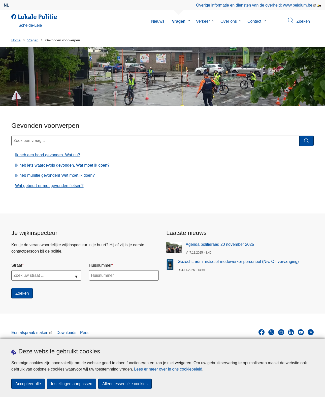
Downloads (66, 332)
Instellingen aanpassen (71, 384)
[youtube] (301, 332)
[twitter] (271, 332)
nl (6, 5)
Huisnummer (100, 265)
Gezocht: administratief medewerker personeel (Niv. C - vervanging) (238, 261)
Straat (16, 265)
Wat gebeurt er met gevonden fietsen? (49, 186)
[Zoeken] (306, 141)
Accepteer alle (28, 384)
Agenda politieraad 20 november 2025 (220, 244)
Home (15, 40)
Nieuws (157, 21)
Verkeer (203, 21)
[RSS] (311, 332)
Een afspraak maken (29, 332)
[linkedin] (291, 332)
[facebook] (261, 332)
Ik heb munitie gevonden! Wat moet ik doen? (55, 175)
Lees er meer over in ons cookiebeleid (168, 369)
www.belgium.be (297, 5)
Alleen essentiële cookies (125, 384)
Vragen (178, 21)
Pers (84, 332)
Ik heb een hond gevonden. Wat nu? (47, 155)
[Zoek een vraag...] (155, 141)
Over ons (228, 21)
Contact (254, 21)
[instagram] (281, 332)
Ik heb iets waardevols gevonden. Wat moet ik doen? (62, 165)
